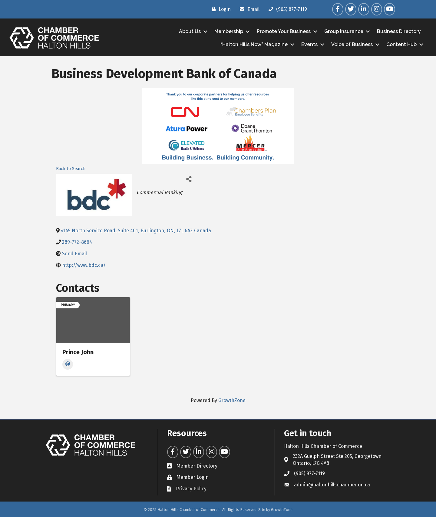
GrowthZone (232, 400)
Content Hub (401, 44)
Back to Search (70, 168)
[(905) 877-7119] (286, 9)
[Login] (220, 9)
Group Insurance (343, 31)
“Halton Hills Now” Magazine (254, 44)
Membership (228, 31)
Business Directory (399, 31)
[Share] (189, 179)
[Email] (248, 9)
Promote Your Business (284, 31)
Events (309, 44)
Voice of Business (352, 44)
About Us (190, 31)
